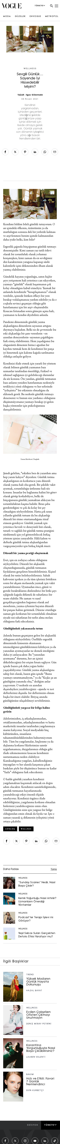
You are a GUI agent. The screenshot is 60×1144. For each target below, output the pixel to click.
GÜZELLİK (20, 16)
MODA (7, 16)
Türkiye (50, 1125)
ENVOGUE (35, 16)
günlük (10, 829)
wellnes (26, 829)
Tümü (54, 869)
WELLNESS (30, 69)
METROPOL (51, 16)
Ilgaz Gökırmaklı (34, 95)
